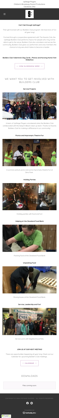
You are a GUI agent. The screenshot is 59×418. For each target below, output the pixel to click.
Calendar (29, 363)
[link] (29, 14)
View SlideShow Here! (29, 66)
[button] (5, 14)
